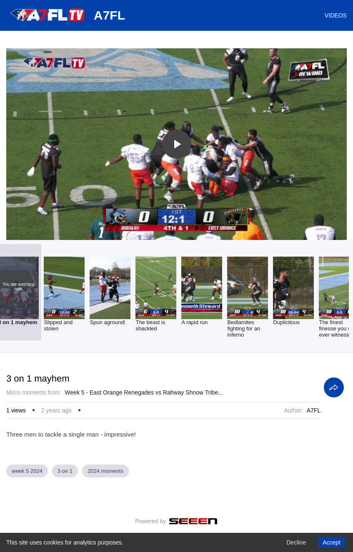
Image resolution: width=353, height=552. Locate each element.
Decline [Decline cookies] (296, 542)
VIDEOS (336, 15)
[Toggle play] (176, 144)
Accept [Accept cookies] (331, 542)
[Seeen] (193, 521)
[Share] (334, 387)
